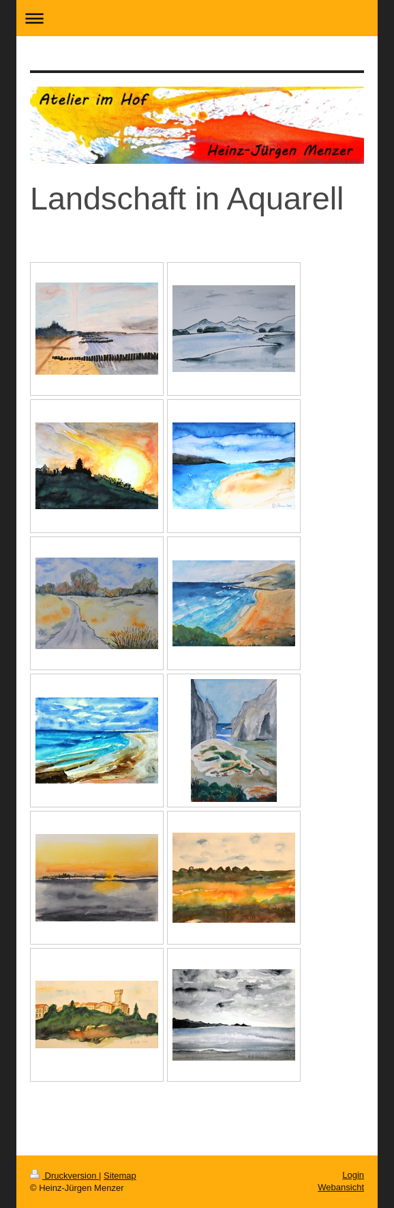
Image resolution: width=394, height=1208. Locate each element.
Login (353, 1175)
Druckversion (64, 1175)
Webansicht (341, 1187)
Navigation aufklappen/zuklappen (197, 18)
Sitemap (120, 1175)
